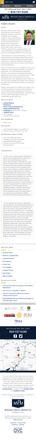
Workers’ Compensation (10, 255)
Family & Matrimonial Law (11, 108)
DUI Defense (7, 105)
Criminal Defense (8, 103)
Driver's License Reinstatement (13, 106)
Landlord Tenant (8, 112)
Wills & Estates (8, 276)
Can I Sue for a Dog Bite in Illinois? (14, 290)
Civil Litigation (7, 267)
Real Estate (6, 110)
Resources (13, 423)
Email (18, 6)
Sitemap (21, 424)
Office (30, 6)
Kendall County (28, 389)
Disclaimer (15, 424)
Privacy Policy (22, 423)
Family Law (6, 264)
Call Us (6, 6)
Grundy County (7, 389)
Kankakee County (19, 391)
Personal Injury (8, 252)
